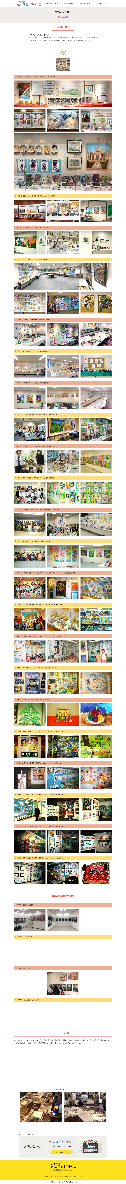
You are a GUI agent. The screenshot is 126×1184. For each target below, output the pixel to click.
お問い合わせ (103, 3)
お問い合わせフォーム (62, 1152)
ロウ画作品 (70, 3)
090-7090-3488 (63, 1146)
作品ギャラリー (53, 3)
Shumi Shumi (86, 3)
